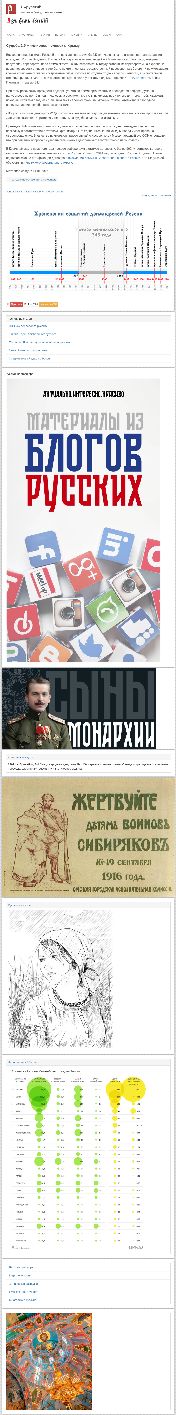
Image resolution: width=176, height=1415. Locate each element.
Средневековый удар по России (30, 358)
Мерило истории (20, 1275)
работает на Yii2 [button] (48, 304)
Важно (108, 35)
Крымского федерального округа (48, 162)
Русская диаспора (21, 1267)
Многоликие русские (22, 1299)
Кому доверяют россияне (156, 195)
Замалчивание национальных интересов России (34, 191)
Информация (28, 35)
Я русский (31, 7)
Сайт (120, 35)
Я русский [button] (16, 304)
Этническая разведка (23, 1283)
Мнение (94, 35)
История (61, 35)
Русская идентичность (24, 1291)
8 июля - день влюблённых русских (32, 334)
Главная (11, 35)
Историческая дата (20, 757)
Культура (78, 35)
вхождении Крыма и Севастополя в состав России (104, 158)
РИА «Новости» (139, 77)
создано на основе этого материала (34, 179)
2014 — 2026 (31, 304)
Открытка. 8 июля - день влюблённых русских (39, 342)
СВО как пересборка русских (28, 326)
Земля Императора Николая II (29, 350)
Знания (46, 35)
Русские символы (19, 905)
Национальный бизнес (23, 1062)
